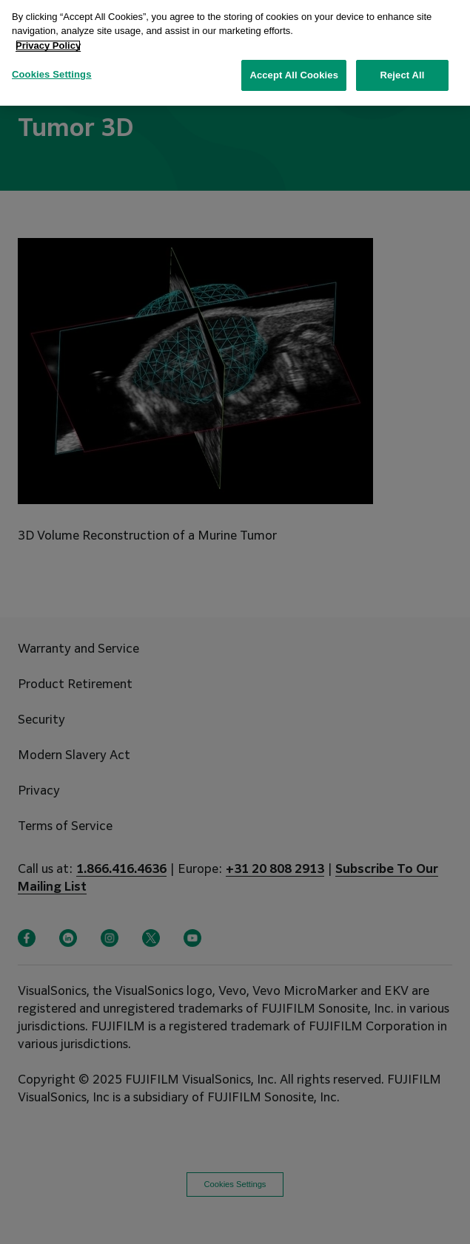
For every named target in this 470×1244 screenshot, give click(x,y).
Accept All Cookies (293, 68)
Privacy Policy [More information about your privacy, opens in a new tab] (48, 38)
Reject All (402, 68)
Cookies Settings (52, 67)
